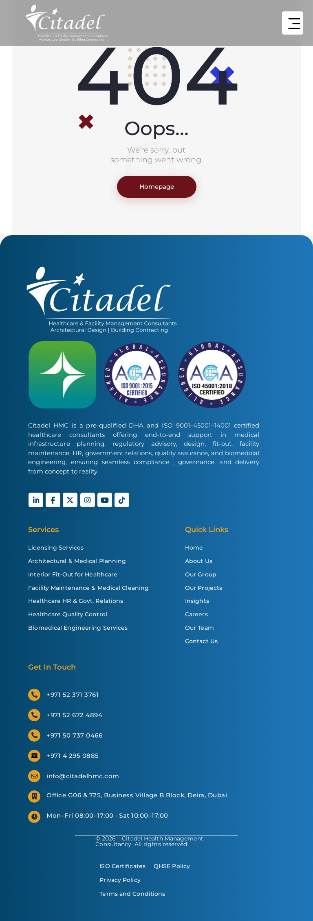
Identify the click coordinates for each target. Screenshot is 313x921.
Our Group (200, 574)
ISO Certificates (122, 866)
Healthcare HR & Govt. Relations (75, 601)
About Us (198, 561)
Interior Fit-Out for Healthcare (72, 574)
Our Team (199, 627)
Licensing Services (56, 547)
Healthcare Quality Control (67, 614)
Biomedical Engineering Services (78, 627)
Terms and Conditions (132, 893)
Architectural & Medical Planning (77, 561)
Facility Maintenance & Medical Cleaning (88, 587)
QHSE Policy (172, 866)
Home (194, 547)
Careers (196, 614)
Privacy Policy (119, 880)
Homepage (156, 186)
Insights (197, 601)
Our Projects (203, 587)
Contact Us (201, 641)
